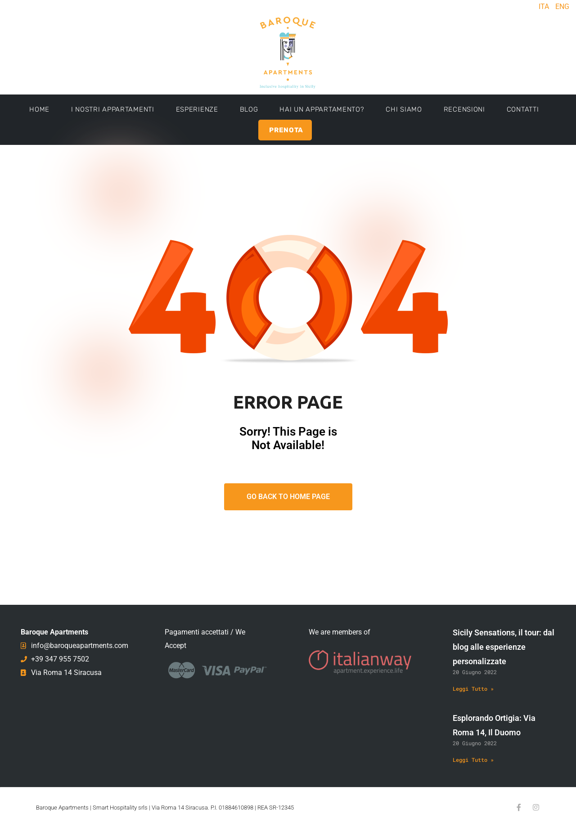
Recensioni (464, 109)
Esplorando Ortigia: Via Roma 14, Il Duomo (494, 725)
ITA (544, 6)
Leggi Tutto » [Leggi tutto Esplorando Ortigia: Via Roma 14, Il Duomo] (473, 759)
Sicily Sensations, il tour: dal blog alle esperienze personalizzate (503, 647)
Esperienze (197, 109)
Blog (249, 109)
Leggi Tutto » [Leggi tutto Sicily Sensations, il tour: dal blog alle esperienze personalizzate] (473, 688)
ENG (562, 6)
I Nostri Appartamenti (112, 109)
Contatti (523, 109)
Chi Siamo (404, 109)
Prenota (286, 130)
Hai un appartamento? (321, 109)
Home (39, 109)
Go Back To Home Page (288, 496)
